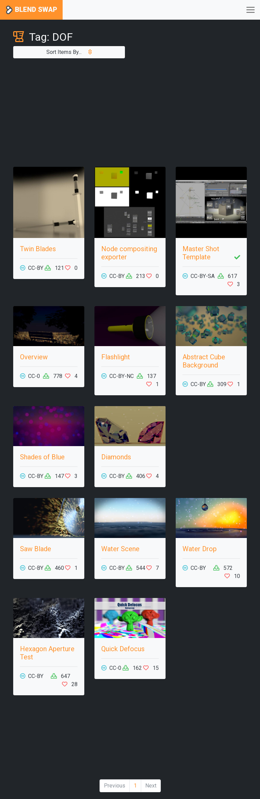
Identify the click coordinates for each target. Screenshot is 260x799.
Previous (114, 785)
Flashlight (115, 357)
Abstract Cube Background (203, 361)
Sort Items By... (69, 52)
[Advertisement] (130, 112)
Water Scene (120, 549)
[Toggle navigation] (250, 10)
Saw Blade (35, 549)
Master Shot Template (200, 253)
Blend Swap (31, 10)
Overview (34, 357)
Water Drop (199, 549)
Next (150, 785)
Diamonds (116, 457)
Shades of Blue (42, 457)
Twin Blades (38, 249)
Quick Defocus (123, 649)
